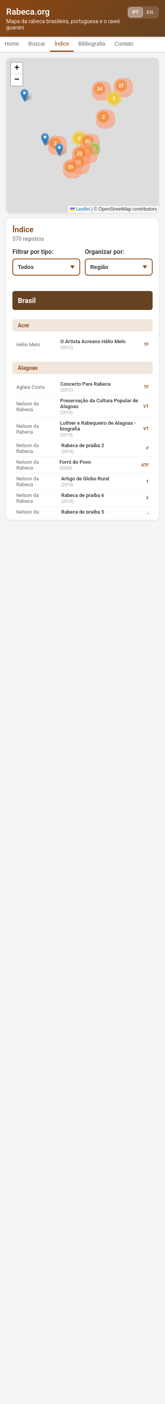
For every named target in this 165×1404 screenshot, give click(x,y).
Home (12, 44)
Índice (62, 44)
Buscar (36, 44)
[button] (79, 138)
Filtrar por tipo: (32, 251)
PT (135, 12)
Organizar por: (104, 251)
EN (149, 12)
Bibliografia (91, 44)
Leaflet (80, 209)
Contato (124, 44)
